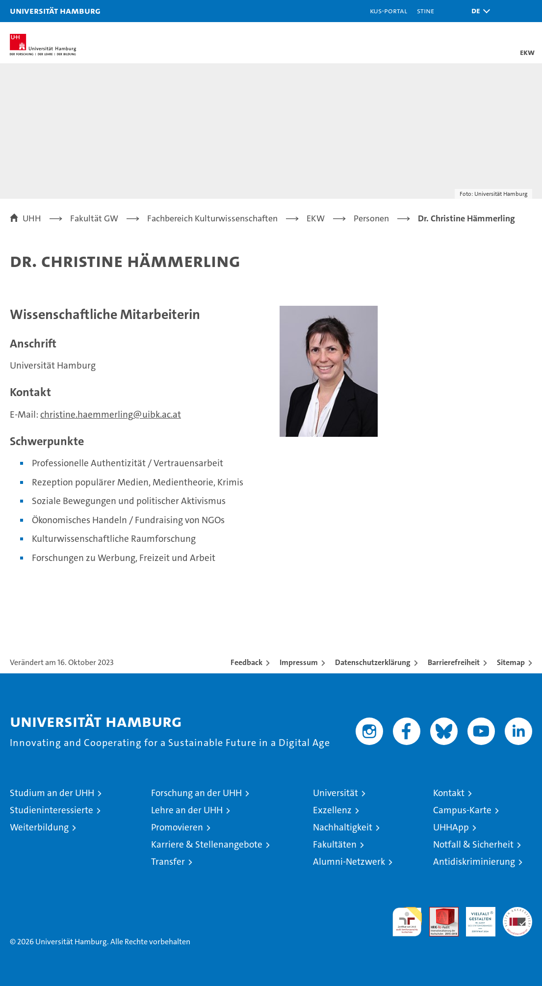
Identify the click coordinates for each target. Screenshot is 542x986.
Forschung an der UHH (196, 793)
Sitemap (511, 662)
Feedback (246, 662)
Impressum (299, 662)
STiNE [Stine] (425, 10)
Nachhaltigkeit (342, 827)
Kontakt (449, 793)
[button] (478, 11)
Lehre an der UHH (187, 810)
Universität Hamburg (55, 10)
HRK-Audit (475, 917)
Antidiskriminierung (474, 861)
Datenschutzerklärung (373, 662)
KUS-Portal (388, 10)
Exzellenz (332, 810)
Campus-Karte (462, 810)
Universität (335, 793)
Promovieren (177, 827)
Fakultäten (335, 844)
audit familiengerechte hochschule (407, 921)
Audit (438, 912)
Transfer (168, 861)
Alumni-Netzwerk (349, 861)
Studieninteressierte (51, 810)
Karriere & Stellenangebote (206, 844)
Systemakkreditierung (517, 912)
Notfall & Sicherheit (473, 844)
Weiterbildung (39, 827)
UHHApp (451, 827)
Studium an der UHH (52, 793)
